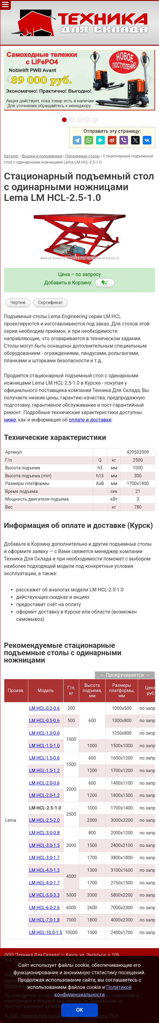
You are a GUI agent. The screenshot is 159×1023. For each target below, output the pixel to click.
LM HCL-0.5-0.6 (44, 720)
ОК (79, 1010)
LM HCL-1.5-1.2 (44, 770)
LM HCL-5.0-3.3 (44, 895)
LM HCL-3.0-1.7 (44, 857)
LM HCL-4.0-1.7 (44, 883)
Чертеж (17, 302)
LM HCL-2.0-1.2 (44, 795)
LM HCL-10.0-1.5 (45, 932)
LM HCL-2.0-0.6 (44, 783)
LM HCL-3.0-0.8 (44, 833)
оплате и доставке (90, 420)
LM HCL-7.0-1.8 (44, 920)
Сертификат (50, 302)
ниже (10, 420)
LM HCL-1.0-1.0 (44, 745)
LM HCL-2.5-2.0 (44, 820)
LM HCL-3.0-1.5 (44, 845)
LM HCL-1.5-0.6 (44, 758)
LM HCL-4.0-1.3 (44, 870)
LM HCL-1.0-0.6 (44, 733)
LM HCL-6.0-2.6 (44, 907)
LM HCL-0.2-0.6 (44, 708)
